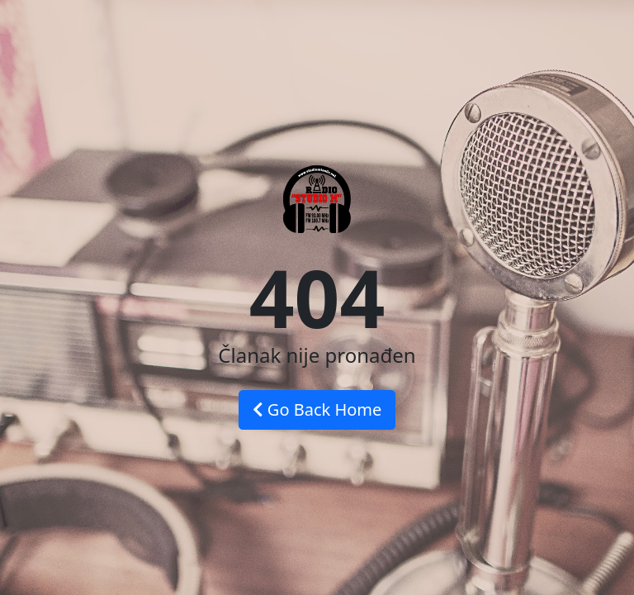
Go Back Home (317, 409)
